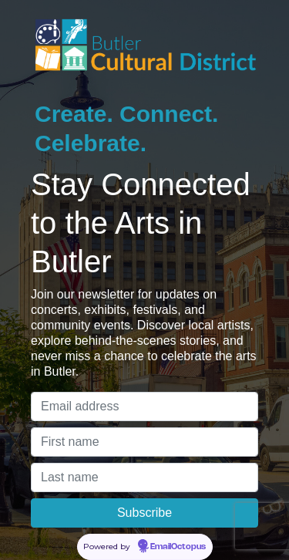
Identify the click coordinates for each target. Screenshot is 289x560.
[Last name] (144, 477)
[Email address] (144, 406)
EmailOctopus (178, 547)
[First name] (144, 442)
